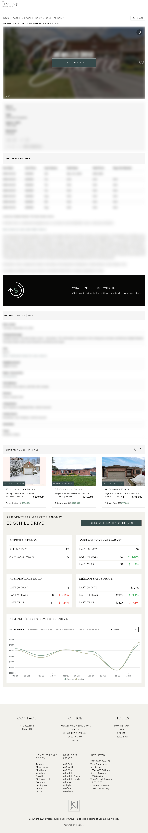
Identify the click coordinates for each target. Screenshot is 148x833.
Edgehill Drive (33, 18)
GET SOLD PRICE (74, 62)
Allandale (68, 773)
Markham (41, 770)
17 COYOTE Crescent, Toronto (99, 784)
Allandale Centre (72, 776)
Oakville (40, 776)
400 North (68, 767)
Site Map (81, 818)
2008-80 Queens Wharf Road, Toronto (101, 778)
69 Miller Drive (55, 18)
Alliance (67, 782)
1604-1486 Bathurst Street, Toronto (100, 771)
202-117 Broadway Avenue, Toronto (99, 790)
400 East (67, 764)
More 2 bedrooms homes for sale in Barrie (25, 355)
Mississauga (42, 767)
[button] (141, 62)
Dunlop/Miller (10, 376)
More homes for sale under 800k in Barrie (24, 229)
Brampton (41, 782)
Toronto (40, 764)
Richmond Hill (43, 779)
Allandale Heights (72, 779)
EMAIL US (27, 729)
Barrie (17, 18)
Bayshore (68, 791)
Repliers (80, 824)
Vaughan (40, 773)
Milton (39, 788)
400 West (68, 770)
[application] (74, 658)
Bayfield (67, 788)
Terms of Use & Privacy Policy (104, 818)
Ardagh (67, 785)
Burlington (41, 785)
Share (138, 18)
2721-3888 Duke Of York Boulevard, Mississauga (100, 764)
